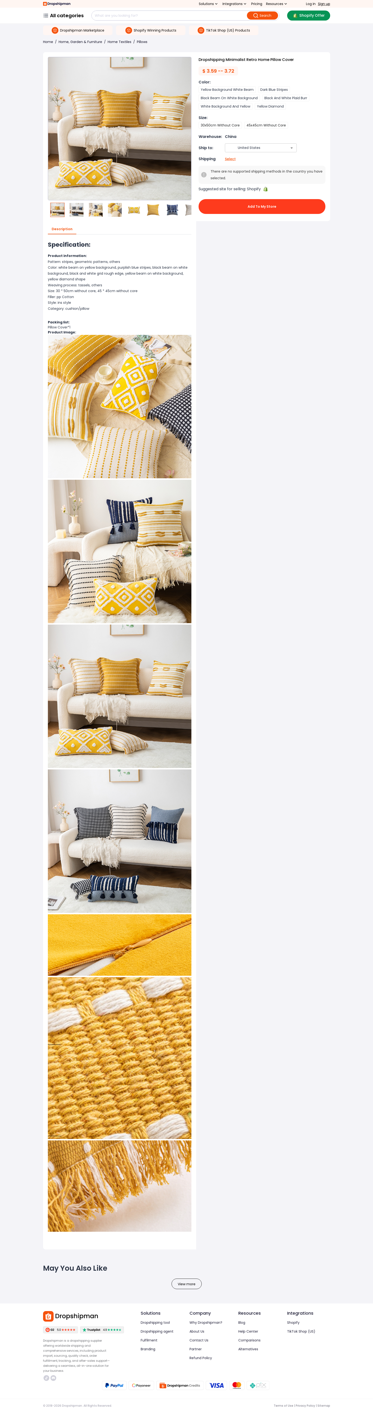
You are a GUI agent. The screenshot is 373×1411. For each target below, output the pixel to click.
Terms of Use (283, 1406)
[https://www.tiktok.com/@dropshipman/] (46, 1378)
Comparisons (249, 1340)
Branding (148, 1349)
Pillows (142, 41)
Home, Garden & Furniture (80, 41)
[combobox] (253, 148)
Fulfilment (149, 1340)
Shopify (293, 1322)
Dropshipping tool (155, 1322)
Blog (241, 1322)
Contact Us (198, 1340)
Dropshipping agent (157, 1331)
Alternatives (248, 1349)
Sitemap (323, 1406)
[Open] (291, 148)
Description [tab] (62, 229)
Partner (195, 1349)
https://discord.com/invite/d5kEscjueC (53, 1378)
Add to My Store (262, 206)
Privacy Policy (305, 1406)
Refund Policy (200, 1358)
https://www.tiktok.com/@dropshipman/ (46, 1378)
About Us (196, 1331)
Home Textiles (119, 41)
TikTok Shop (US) (301, 1331)
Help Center (248, 1331)
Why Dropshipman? (205, 1322)
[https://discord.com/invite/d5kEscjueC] (53, 1378)
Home (48, 41)
